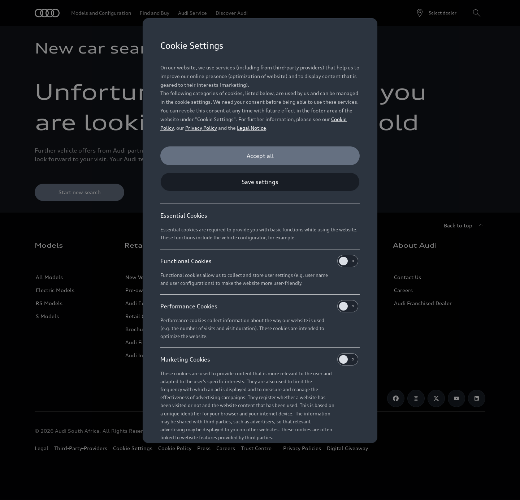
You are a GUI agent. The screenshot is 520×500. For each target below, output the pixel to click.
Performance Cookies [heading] (259, 306)
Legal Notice (251, 128)
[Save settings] (260, 181)
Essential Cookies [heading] (183, 215)
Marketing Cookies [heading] (259, 359)
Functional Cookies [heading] (259, 261)
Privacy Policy (201, 128)
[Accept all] (260, 155)
